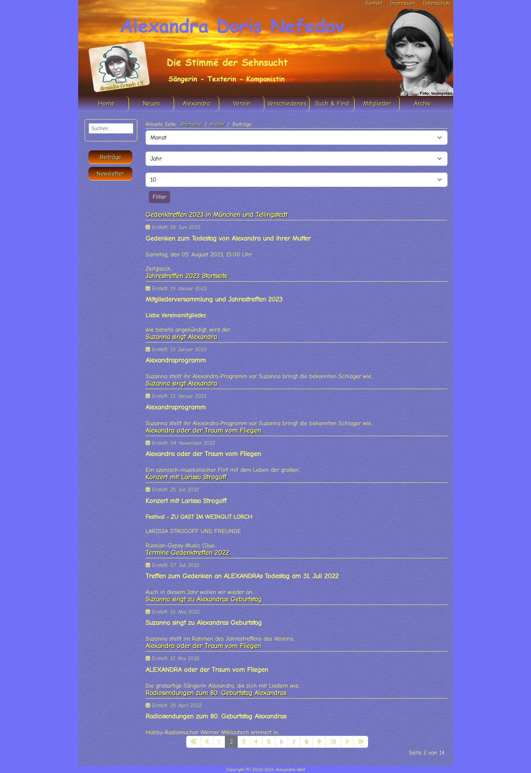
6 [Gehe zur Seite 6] (281, 741)
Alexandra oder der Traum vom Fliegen (203, 431)
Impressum (403, 3)
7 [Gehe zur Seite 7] (294, 741)
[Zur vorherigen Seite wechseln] (207, 742)
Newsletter (110, 173)
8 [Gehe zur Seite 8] (306, 741)
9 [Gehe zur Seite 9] (319, 741)
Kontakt (374, 3)
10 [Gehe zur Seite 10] (333, 741)
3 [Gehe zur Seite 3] (243, 741)
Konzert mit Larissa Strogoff (186, 477)
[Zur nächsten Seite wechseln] (347, 742)
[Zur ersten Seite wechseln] (193, 742)
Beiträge (110, 157)
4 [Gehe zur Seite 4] (256, 741)
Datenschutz (437, 3)
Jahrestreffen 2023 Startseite (187, 276)
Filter (159, 197)
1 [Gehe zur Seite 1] (219, 741)
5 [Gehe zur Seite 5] (268, 741)
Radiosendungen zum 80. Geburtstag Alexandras (216, 693)
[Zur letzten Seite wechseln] (360, 742)
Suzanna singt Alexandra (181, 337)
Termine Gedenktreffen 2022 (187, 553)
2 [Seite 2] (231, 741)
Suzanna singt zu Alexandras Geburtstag (204, 599)
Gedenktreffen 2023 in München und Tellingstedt (216, 215)
